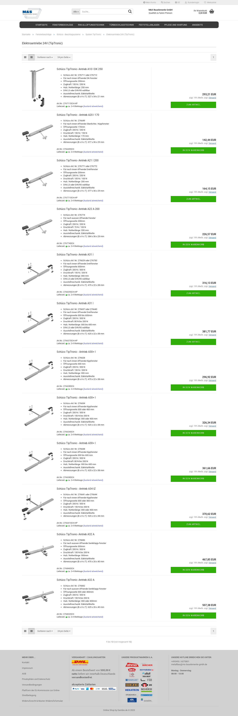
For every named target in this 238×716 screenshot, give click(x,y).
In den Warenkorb (193, 150)
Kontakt (25, 662)
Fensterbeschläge (62, 25)
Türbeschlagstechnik (121, 25)
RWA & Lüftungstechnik (91, 25)
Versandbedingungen (32, 684)
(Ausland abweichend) (93, 106)
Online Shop (108, 710)
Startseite (41, 25)
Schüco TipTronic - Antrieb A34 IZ (76, 488)
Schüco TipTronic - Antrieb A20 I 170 (78, 114)
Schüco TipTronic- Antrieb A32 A (75, 534)
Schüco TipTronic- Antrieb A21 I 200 (78, 160)
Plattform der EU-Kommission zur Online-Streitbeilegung (41, 693)
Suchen (165, 2)
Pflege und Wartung (175, 25)
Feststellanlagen (149, 25)
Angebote (197, 25)
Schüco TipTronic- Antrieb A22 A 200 (78, 209)
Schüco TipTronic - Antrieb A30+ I (76, 351)
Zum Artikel (193, 105)
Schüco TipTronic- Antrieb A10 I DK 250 (80, 69)
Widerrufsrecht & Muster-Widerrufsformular (42, 701)
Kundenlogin (192, 2)
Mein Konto (149, 2)
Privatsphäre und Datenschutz (36, 679)
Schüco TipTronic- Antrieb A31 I (75, 254)
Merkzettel (210, 2)
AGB (24, 673)
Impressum (27, 668)
